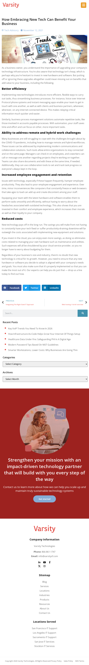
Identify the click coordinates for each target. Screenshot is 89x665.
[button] (11, 288)
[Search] (83, 313)
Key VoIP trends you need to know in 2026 (30, 328)
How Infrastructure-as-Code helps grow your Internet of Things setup (44, 333)
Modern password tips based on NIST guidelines (33, 344)
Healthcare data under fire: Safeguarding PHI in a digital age (39, 339)
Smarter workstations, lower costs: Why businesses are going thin (43, 350)
